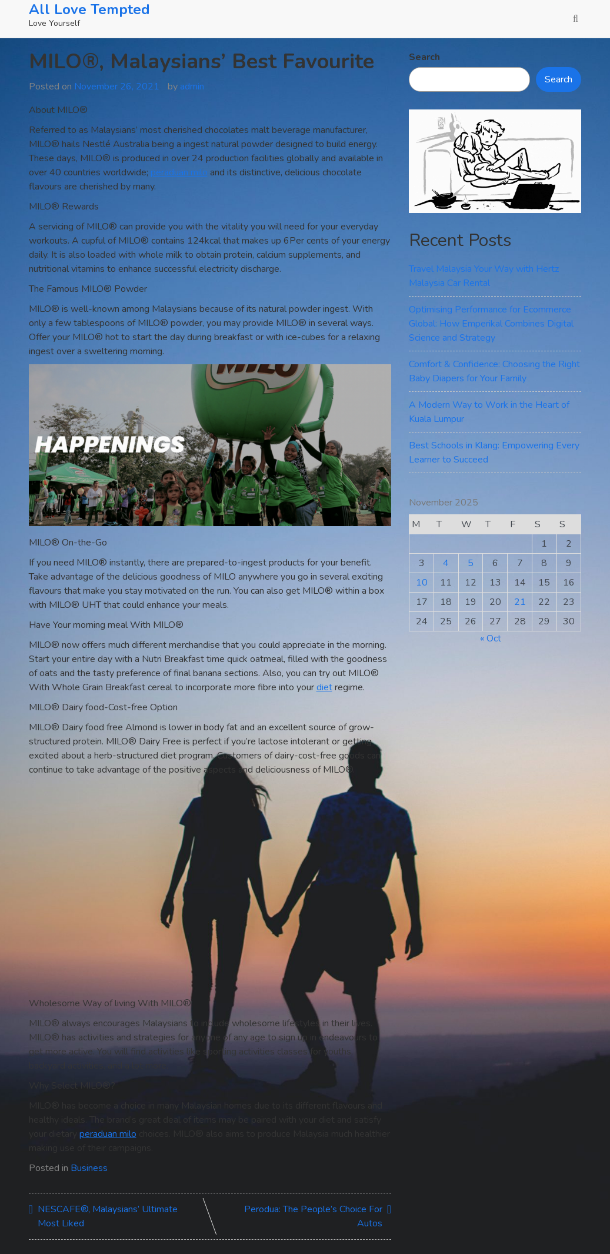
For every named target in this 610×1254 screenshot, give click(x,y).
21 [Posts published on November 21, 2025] (520, 602)
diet (324, 687)
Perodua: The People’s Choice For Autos (313, 1216)
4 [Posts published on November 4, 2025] (446, 563)
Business (89, 1168)
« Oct (490, 638)
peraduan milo (179, 172)
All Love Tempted (89, 9)
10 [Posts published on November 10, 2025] (422, 582)
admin (192, 86)
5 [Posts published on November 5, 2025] (471, 563)
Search (424, 57)
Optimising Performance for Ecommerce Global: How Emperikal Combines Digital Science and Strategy (491, 323)
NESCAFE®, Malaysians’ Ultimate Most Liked (108, 1216)
